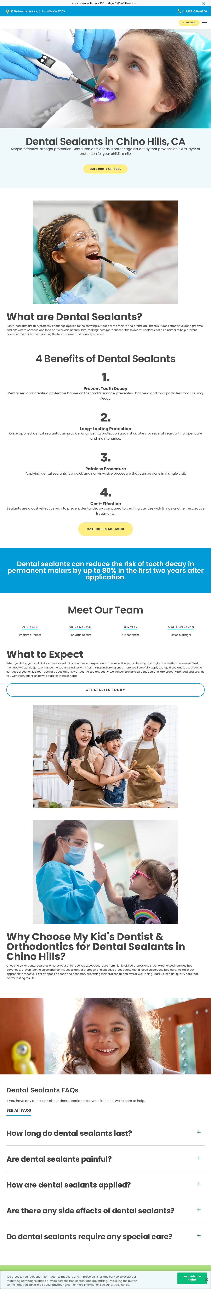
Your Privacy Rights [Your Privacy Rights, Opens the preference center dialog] (192, 1278)
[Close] (206, 1279)
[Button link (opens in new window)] (105, 11)
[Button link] (189, 23)
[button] (204, 23)
